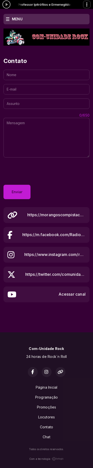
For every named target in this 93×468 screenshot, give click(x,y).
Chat (46, 437)
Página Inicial (47, 387)
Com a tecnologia (46, 459)
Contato (46, 427)
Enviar (17, 192)
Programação (46, 397)
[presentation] (41, 171)
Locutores (46, 417)
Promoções (46, 407)
